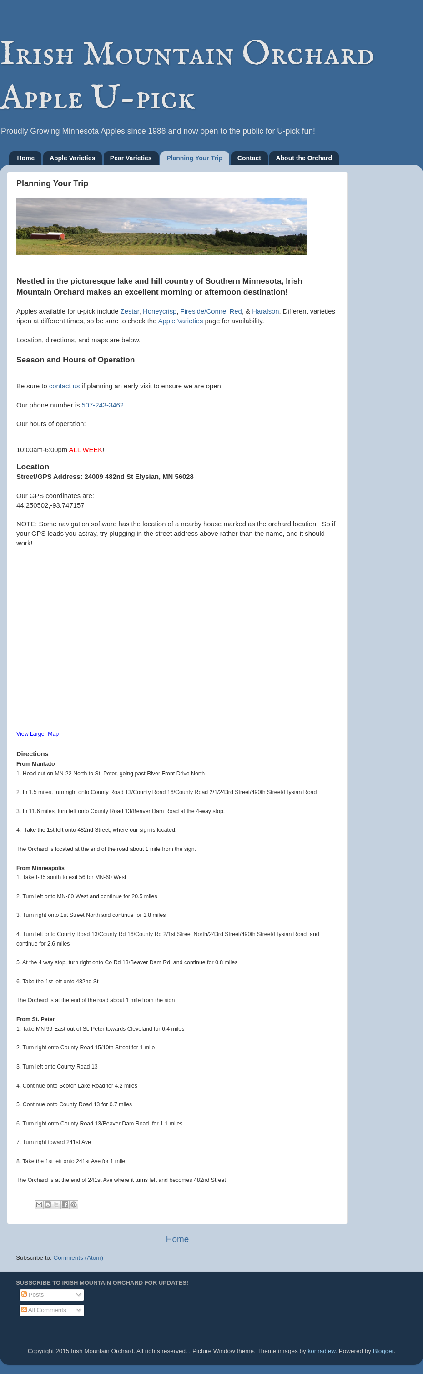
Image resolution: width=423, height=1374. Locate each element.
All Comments (43, 1310)
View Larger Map (37, 734)
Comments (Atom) (79, 1257)
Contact (249, 158)
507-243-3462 (103, 405)
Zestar (130, 311)
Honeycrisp (159, 311)
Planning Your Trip (194, 158)
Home (26, 158)
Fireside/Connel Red (211, 311)
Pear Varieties (131, 158)
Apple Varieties (72, 158)
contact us (64, 386)
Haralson (265, 311)
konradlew (321, 1351)
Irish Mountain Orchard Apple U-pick (187, 77)
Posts (32, 1294)
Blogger (383, 1351)
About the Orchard (304, 158)
